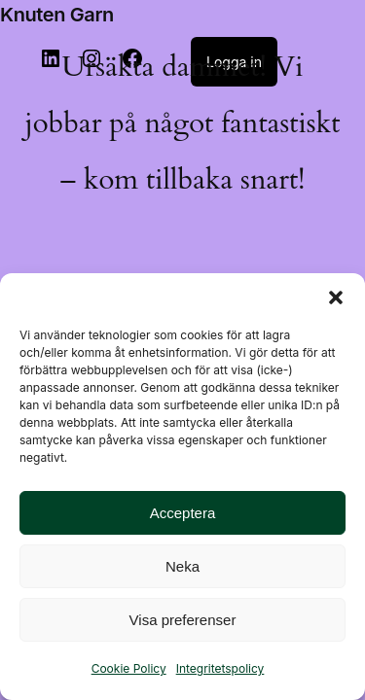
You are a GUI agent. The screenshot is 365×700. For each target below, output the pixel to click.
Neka (182, 566)
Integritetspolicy (220, 668)
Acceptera (183, 513)
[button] (336, 297)
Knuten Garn (57, 14)
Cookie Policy (128, 668)
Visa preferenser (183, 620)
